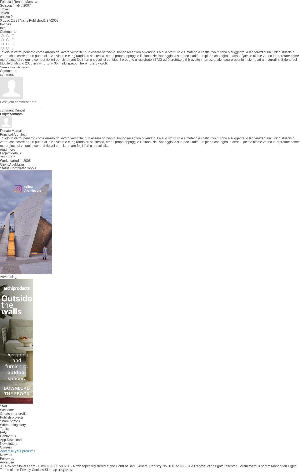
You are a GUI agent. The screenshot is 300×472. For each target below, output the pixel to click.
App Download (11, 440)
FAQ (3, 432)
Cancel (20, 110)
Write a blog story (13, 425)
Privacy (25, 470)
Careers (6, 447)
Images (5, 24)
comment (7, 110)
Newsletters (9, 443)
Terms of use (9, 470)
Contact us (8, 436)
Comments (8, 31)
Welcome (7, 410)
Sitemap (51, 470)
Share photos (10, 421)
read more (7, 149)
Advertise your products (17, 451)
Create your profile (14, 413)
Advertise (7, 462)
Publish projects (12, 417)
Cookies (38, 470)
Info (3, 28)
